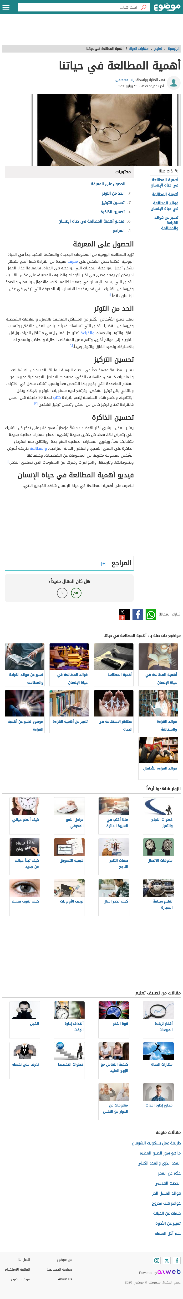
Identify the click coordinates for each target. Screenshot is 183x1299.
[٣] (36, 403)
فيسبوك (137, 614)
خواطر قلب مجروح (166, 1203)
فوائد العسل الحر (166, 1193)
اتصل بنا (24, 1259)
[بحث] (143, 7)
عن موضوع (64, 1259)
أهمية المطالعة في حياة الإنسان (164, 182)
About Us (65, 1279)
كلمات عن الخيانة (167, 1213)
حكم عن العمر (169, 1173)
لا (62, 593)
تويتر (124, 614)
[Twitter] (167, 1260)
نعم (76, 593)
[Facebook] (177, 1260)
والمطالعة (38, 448)
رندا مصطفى (124, 80)
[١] (110, 294)
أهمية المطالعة (165, 194)
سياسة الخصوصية (59, 1269)
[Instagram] (157, 1260)
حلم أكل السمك (168, 1233)
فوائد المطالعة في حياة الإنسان (164, 205)
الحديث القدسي (167, 1183)
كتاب (57, 397)
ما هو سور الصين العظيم (160, 1153)
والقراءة (87, 333)
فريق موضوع (20, 1279)
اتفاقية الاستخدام (17, 1269)
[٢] (71, 345)
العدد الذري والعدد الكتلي (159, 1163)
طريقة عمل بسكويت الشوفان (156, 1143)
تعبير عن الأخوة (168, 1223)
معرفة (72, 261)
